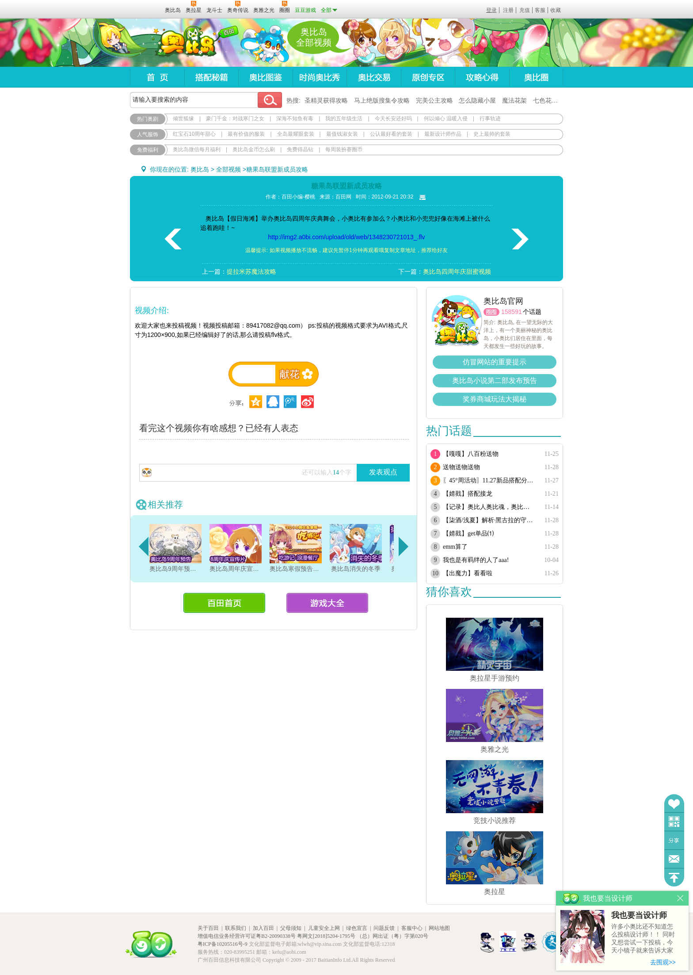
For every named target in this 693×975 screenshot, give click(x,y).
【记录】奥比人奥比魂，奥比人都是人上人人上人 (489, 507)
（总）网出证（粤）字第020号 (392, 936)
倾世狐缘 (183, 118)
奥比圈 (536, 77)
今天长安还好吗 (393, 118)
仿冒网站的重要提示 (494, 362)
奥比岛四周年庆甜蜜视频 (457, 271)
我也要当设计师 (639, 915)
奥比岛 (185, 43)
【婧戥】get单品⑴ (468, 533)
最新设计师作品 (442, 134)
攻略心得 (482, 77)
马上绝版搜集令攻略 (382, 100)
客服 (540, 10)
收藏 (555, 10)
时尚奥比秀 (319, 77)
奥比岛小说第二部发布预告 (494, 380)
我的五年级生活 (343, 118)
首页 (157, 77)
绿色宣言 (356, 928)
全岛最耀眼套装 (295, 134)
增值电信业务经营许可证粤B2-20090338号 (247, 936)
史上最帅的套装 (491, 134)
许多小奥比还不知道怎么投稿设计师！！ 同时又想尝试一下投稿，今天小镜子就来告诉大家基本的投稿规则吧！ (643, 939)
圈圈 (491, 312)
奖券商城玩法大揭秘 (494, 399)
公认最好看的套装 (391, 134)
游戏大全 (327, 603)
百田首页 (224, 603)
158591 (511, 311)
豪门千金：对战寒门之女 (235, 118)
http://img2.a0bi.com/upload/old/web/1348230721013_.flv (346, 237)
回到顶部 (674, 877)
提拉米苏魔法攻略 (251, 271)
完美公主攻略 (434, 100)
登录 (491, 10)
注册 (508, 10)
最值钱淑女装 (342, 134)
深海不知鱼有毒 (294, 118)
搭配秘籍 (211, 77)
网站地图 (439, 928)
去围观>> (663, 962)
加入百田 (263, 928)
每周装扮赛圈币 (343, 149)
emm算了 (455, 546)
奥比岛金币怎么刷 (253, 149)
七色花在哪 (548, 100)
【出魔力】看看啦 (467, 573)
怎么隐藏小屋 (477, 100)
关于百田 (208, 928)
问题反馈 (674, 859)
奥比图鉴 (265, 77)
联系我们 (235, 928)
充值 (524, 10)
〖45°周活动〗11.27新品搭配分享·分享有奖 (489, 480)
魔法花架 (514, 100)
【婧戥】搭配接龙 (467, 493)
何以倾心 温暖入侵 (446, 118)
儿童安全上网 (324, 928)
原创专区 (428, 77)
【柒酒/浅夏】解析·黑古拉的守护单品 (489, 520)
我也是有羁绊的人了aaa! (476, 560)
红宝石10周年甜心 (194, 134)
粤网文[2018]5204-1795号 (326, 936)
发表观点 (383, 472)
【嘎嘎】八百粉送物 (471, 454)
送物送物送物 (461, 467)
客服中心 (412, 928)
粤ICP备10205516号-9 (223, 944)
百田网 (145, 9)
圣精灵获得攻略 (326, 100)
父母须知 (290, 928)
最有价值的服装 (246, 134)
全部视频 (228, 169)
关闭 (680, 898)
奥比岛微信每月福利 (197, 149)
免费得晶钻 (300, 149)
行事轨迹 (490, 118)
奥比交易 (373, 77)
